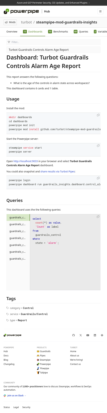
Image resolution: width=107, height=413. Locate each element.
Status (7, 407)
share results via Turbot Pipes (57, 171)
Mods (10, 22)
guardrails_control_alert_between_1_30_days (19, 238)
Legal (16, 407)
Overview (11, 31)
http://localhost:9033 (26, 161)
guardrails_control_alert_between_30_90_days (19, 245)
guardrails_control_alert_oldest (19, 258)
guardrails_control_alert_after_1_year (19, 231)
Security (26, 407)
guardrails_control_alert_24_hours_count (19, 224)
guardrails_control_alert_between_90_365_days (19, 251)
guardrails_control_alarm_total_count (19, 217)
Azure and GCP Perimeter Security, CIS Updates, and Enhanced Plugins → (53, 2)
